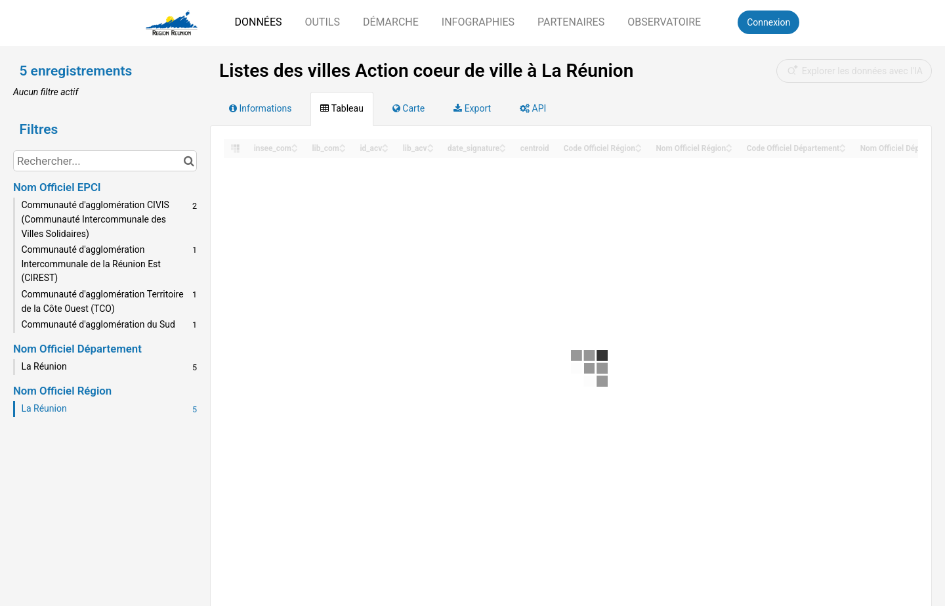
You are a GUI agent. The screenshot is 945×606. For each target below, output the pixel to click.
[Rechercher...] (105, 160)
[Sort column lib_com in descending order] (342, 149)
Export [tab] (472, 108)
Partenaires (570, 22)
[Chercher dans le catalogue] (188, 160)
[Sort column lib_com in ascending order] (342, 144)
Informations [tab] (260, 108)
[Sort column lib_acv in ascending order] (430, 144)
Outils (321, 22)
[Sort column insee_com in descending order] (294, 149)
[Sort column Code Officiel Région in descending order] (638, 149)
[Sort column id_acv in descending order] (385, 149)
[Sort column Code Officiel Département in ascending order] (842, 144)
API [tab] (533, 108)
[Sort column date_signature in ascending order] (502, 144)
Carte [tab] (408, 108)
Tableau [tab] (341, 108)
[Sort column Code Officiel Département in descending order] (842, 149)
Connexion (768, 22)
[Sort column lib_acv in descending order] (430, 149)
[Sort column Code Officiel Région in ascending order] (638, 144)
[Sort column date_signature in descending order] (502, 149)
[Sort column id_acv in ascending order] (385, 144)
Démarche (391, 22)
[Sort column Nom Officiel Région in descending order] (729, 149)
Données (258, 22)
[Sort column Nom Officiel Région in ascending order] (729, 144)
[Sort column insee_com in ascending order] (294, 144)
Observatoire (664, 22)
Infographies (478, 22)
